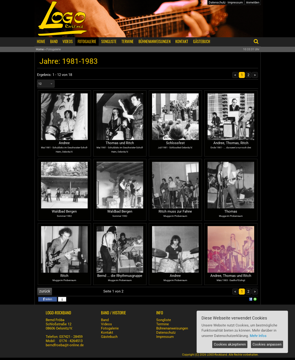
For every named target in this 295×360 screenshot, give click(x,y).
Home (40, 49)
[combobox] (46, 84)
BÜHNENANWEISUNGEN (154, 41)
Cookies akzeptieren (230, 344)
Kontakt (107, 332)
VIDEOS (67, 41)
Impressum (235, 2)
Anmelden (252, 2)
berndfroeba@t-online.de (65, 345)
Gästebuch (109, 337)
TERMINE (127, 41)
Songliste (163, 320)
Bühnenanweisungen (172, 328)
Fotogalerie (110, 328)
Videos (106, 324)
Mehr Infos (258, 336)
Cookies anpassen (267, 344)
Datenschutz (217, 2)
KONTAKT (181, 41)
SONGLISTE (109, 41)
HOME (41, 41)
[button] (47, 299)
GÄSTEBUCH (201, 41)
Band (105, 320)
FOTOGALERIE (87, 41)
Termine (162, 324)
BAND (54, 41)
